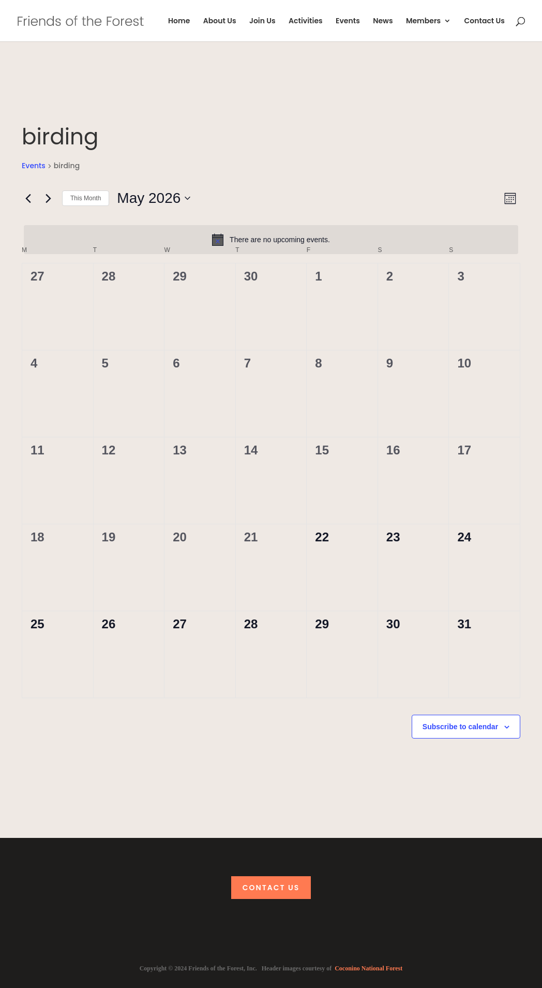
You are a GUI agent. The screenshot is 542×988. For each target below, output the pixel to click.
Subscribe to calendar (460, 726)
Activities (306, 21)
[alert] (271, 239)
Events (348, 21)
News (383, 21)
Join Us (262, 21)
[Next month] (48, 198)
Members (423, 21)
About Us (219, 21)
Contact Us (484, 21)
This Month (85, 198)
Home (179, 21)
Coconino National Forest (368, 968)
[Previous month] (28, 198)
